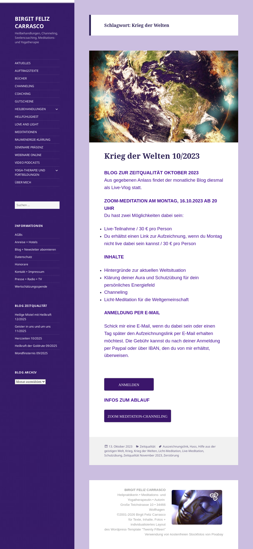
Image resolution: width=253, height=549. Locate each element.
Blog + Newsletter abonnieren (35, 249)
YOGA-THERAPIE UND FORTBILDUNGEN (30, 172)
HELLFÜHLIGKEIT (27, 117)
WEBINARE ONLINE (28, 155)
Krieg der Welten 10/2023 (152, 156)
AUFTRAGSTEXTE (27, 71)
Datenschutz (23, 257)
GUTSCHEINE (24, 101)
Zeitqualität (147, 446)
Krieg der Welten (145, 451)
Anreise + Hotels (26, 242)
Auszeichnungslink (175, 446)
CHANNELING (24, 86)
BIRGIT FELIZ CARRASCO (32, 22)
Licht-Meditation (169, 451)
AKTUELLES (23, 63)
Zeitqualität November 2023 (143, 455)
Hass (193, 446)
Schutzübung (113, 455)
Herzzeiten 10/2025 (28, 338)
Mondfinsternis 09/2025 (31, 353)
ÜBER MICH (23, 182)
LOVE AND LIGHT (27, 124)
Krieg (128, 451)
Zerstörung (171, 455)
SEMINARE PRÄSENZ (29, 147)
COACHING (23, 94)
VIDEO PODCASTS (27, 162)
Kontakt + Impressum (29, 272)
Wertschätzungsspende (31, 286)
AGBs (18, 235)
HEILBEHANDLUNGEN (30, 109)
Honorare (21, 264)
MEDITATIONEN (26, 132)
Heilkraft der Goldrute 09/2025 (36, 346)
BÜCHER (21, 78)
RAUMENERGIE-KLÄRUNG (32, 139)
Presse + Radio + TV (28, 279)
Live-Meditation (192, 451)
